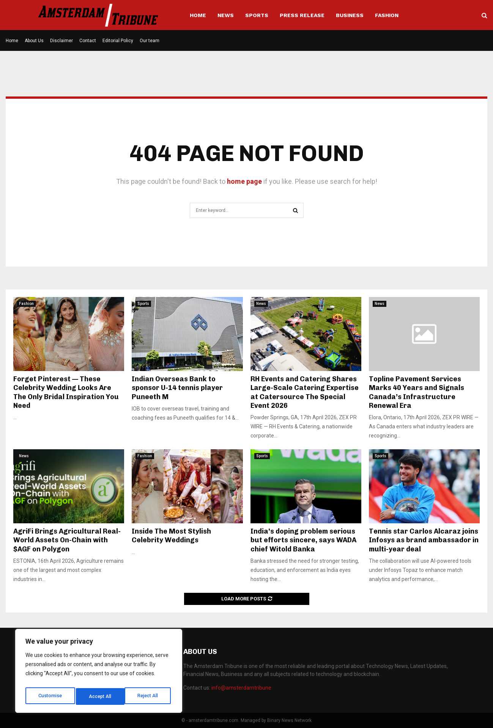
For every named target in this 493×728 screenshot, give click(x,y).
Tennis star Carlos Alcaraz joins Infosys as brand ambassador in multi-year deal (424, 540)
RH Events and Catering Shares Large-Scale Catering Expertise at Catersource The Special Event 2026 (304, 392)
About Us (34, 40)
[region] (98, 673)
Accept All (148, 696)
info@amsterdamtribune (241, 688)
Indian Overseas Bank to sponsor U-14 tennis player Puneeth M (177, 388)
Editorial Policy (117, 40)
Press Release (302, 15)
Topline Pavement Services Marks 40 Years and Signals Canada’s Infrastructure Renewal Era (416, 392)
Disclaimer (61, 40)
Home (198, 15)
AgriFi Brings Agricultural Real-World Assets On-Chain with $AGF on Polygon (67, 540)
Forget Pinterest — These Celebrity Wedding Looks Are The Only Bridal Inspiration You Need (66, 392)
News (225, 15)
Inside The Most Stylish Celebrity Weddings (171, 535)
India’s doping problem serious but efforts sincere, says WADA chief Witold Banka (303, 540)
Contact (87, 40)
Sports (256, 15)
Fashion (386, 15)
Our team (149, 40)
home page (244, 181)
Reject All (100, 696)
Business (350, 15)
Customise (49, 696)
